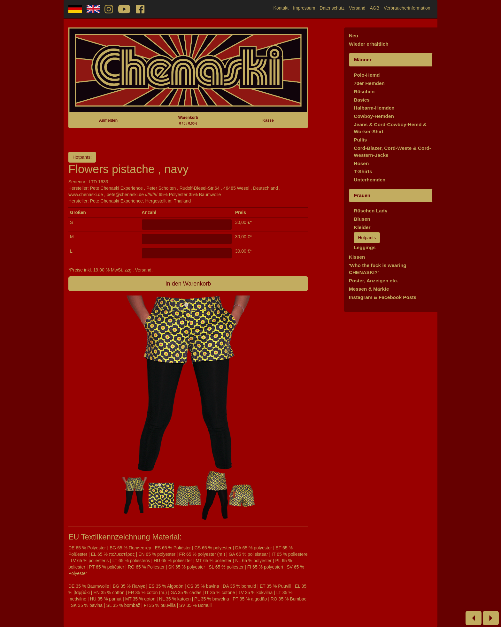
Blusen (362, 219)
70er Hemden (369, 83)
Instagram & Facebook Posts (382, 297)
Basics (362, 100)
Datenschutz (332, 8)
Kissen (357, 257)
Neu (353, 35)
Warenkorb (188, 120)
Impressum (304, 8)
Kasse (268, 120)
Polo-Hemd (367, 75)
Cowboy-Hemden (374, 116)
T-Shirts (363, 171)
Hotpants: (82, 157)
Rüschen (364, 91)
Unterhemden (369, 179)
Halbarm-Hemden (374, 108)
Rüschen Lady (370, 210)
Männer (363, 59)
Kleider (362, 227)
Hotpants (367, 237)
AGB (375, 8)
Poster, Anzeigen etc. (373, 280)
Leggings (364, 247)
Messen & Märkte (369, 289)
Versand (357, 8)
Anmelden (108, 120)
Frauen (362, 195)
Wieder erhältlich (369, 44)
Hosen (361, 163)
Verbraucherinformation (407, 8)
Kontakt (281, 8)
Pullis (360, 139)
